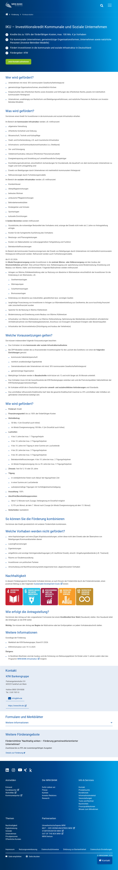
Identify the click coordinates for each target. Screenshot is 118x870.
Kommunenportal (13, 795)
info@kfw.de (15, 698)
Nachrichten (83, 804)
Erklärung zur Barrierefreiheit (74, 849)
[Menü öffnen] (110, 5)
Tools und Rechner (86, 801)
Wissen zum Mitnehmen (88, 809)
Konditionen (83, 793)
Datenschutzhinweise (50, 849)
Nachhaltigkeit (11, 825)
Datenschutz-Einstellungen (101, 849)
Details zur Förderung (14, 753)
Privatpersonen (11, 836)
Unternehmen (10, 834)
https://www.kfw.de (16, 707)
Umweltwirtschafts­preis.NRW (53, 825)
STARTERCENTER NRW (53, 831)
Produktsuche (84, 790)
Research (45, 798)
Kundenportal (12, 790)
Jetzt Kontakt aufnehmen (18, 62)
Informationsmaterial (87, 795)
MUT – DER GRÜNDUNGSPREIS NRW (58, 828)
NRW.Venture (47, 836)
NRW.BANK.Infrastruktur (28, 659)
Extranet (8, 787)
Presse (44, 790)
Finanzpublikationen (87, 806)
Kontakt (82, 787)
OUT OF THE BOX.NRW (52, 834)
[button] (104, 860)
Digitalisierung (11, 828)
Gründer (8, 831)
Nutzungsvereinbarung (28, 849)
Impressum (10, 849)
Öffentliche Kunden (13, 839)
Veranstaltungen (85, 798)
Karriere (45, 793)
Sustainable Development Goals (48, 584)
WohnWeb (10, 793)
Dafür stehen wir (48, 787)
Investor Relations (49, 795)
